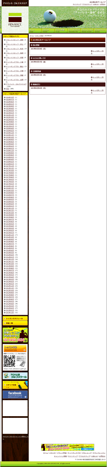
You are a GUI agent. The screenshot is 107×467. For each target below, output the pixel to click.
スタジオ (52, 453)
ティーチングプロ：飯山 (14, 66)
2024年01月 (10, 104)
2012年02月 (10, 308)
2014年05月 (10, 248)
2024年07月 (10, 99)
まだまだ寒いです (39, 58)
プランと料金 (62, 453)
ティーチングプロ (74, 453)
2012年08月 (10, 295)
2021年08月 (10, 122)
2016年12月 (10, 186)
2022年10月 (10, 117)
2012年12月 (10, 286)
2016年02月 (10, 204)
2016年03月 (10, 202)
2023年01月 (10, 113)
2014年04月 (10, 250)
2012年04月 (10, 304)
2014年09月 (10, 239)
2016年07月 (10, 195)
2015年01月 (10, 233)
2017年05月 (10, 179)
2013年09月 (10, 266)
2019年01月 (10, 148)
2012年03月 (10, 306)
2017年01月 (10, 184)
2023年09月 (10, 106)
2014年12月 (10, 235)
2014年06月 (10, 246)
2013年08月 (10, 268)
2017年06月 (10, 177)
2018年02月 (10, 162)
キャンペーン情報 (60, 456)
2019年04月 (10, 144)
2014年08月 (10, 241)
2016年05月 (10, 199)
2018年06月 (10, 155)
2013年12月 (10, 259)
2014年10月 (10, 237)
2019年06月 (10, 142)
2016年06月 (10, 197)
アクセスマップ (87, 4)
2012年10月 (10, 290)
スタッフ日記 (39, 35)
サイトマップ (77, 4)
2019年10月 (10, 137)
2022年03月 (10, 119)
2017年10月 (10, 170)
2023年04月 (10, 108)
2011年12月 (10, 312)
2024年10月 (10, 97)
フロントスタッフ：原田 (14, 40)
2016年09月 (10, 193)
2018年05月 (10, 157)
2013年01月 (10, 284)
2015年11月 (10, 210)
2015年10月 (10, 213)
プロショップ (86, 453)
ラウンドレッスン (99, 453)
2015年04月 (10, 226)
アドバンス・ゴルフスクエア (16, 84)
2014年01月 (10, 257)
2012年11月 (10, 288)
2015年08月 (10, 217)
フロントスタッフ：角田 (14, 53)
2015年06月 (10, 222)
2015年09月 (10, 215)
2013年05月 (10, 275)
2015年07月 (10, 219)
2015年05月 (10, 224)
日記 (7, 89)
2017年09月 (10, 173)
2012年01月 (10, 310)
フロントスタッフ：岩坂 (14, 57)
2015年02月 (10, 230)
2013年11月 (10, 261)
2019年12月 (10, 133)
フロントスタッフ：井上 (14, 44)
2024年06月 (10, 102)
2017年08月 (10, 175)
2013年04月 (10, 277)
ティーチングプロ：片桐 (14, 71)
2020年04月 (10, 128)
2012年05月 (10, 301)
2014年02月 (10, 255)
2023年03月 (10, 111)
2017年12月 (10, 166)
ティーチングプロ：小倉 (14, 62)
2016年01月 (10, 206)
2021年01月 (10, 126)
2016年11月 (10, 188)
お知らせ (96, 4)
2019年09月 (10, 139)
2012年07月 (10, 297)
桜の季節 (36, 45)
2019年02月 (10, 146)
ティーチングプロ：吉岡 (14, 80)
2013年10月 (10, 264)
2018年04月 (10, 159)
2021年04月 (10, 124)
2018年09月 (10, 153)
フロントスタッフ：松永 (14, 49)
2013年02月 (10, 281)
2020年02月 (10, 131)
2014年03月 (10, 253)
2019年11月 (10, 135)
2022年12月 (10, 115)
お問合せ (102, 4)
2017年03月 (10, 182)
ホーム (32, 35)
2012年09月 (10, 293)
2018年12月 (10, 151)
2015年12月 (10, 208)
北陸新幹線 (37, 71)
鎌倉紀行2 (36, 84)
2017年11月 (10, 168)
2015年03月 (10, 228)
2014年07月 (10, 244)
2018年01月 (10, 164)
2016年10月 (10, 190)
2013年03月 (10, 279)
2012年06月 (10, 299)
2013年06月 (10, 273)
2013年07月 (10, 270)
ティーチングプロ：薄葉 (14, 75)
